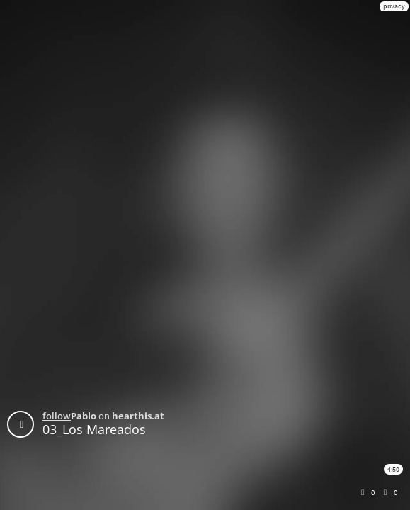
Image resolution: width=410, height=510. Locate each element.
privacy (394, 6)
